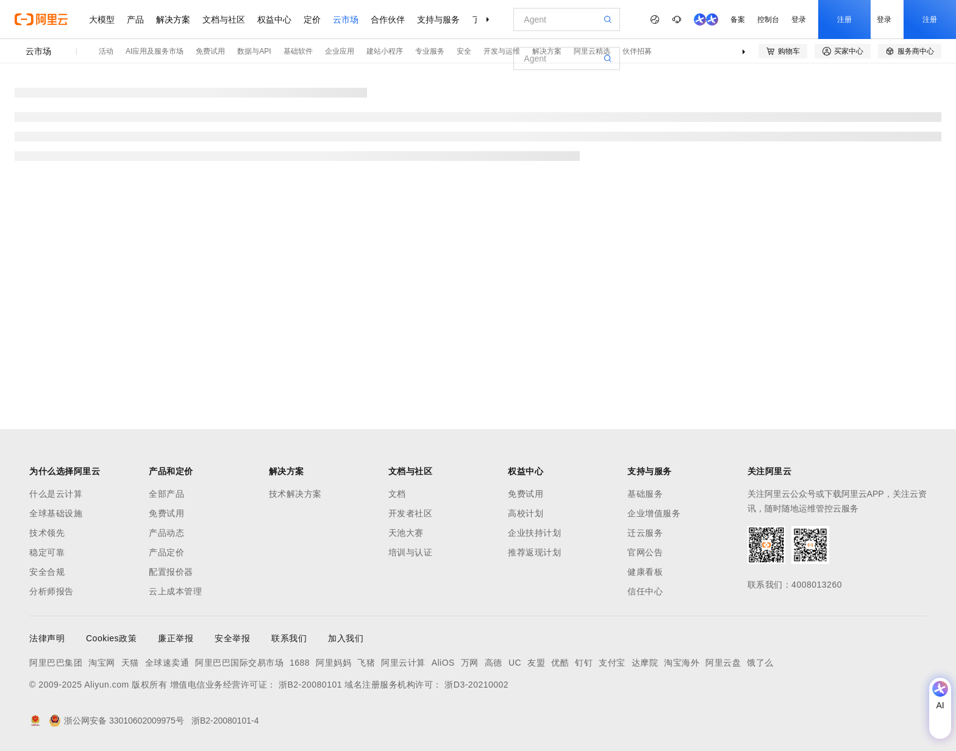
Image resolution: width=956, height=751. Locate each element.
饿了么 (760, 662)
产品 (135, 19)
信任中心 (645, 591)
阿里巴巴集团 (55, 662)
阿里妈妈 (333, 662)
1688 (300, 662)
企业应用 (339, 51)
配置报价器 (171, 572)
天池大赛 (406, 533)
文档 (397, 494)
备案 (737, 19)
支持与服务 (438, 19)
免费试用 (210, 51)
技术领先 (47, 533)
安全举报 (232, 638)
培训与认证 (410, 552)
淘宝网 (101, 662)
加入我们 (345, 638)
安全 (464, 51)
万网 (470, 662)
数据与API (254, 51)
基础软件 (298, 51)
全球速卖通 (167, 662)
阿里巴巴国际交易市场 (239, 662)
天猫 (130, 662)
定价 (312, 19)
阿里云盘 (723, 662)
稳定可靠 (47, 552)
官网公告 (645, 552)
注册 (844, 19)
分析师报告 (51, 591)
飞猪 (366, 662)
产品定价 (166, 552)
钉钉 (584, 662)
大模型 (102, 19)
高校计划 (525, 513)
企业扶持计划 (534, 533)
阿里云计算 (403, 662)
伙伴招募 (637, 51)
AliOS (443, 662)
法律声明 (47, 638)
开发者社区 (410, 513)
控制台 (768, 19)
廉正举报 (175, 638)
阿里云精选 (592, 51)
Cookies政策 (111, 638)
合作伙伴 (388, 19)
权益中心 (274, 19)
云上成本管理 (175, 591)
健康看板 (645, 572)
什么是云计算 (55, 494)
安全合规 (47, 572)
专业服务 (429, 51)
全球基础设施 (55, 513)
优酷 (560, 662)
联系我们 (289, 638)
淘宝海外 (681, 662)
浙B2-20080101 (310, 684)
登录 (798, 19)
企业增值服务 (653, 513)
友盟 (536, 662)
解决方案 (173, 19)
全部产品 (166, 494)
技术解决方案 (295, 494)
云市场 (345, 19)
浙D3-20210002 (476, 684)
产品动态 (166, 533)
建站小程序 (384, 51)
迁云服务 (645, 533)
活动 (106, 51)
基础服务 (645, 494)
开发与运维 (501, 51)
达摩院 (645, 662)
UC (514, 662)
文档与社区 (223, 19)
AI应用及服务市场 (155, 51)
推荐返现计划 (534, 552)
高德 (493, 662)
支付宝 (612, 662)
